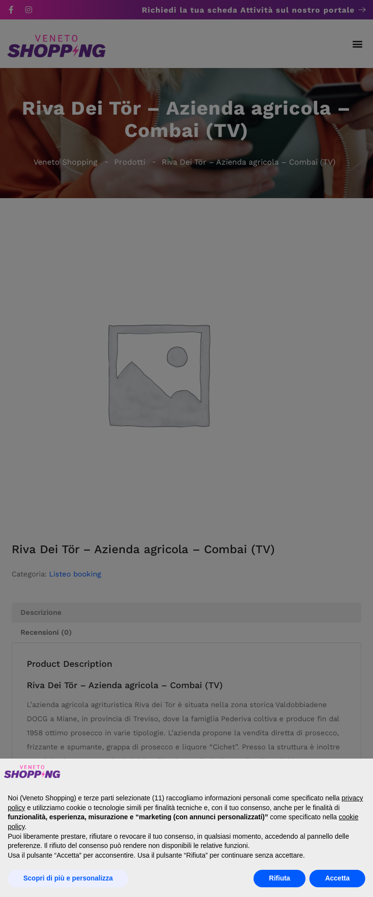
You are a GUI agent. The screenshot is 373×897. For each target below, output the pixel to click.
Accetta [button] (337, 878)
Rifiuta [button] (279, 878)
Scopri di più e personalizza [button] (68, 878)
